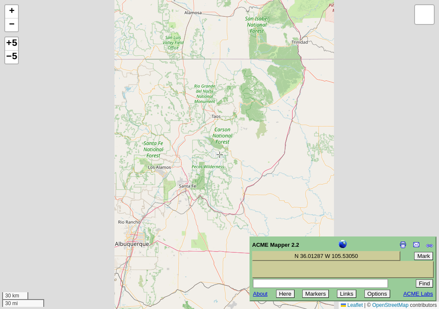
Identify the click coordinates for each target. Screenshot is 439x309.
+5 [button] (11, 43)
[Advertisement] (45, 248)
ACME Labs (418, 294)
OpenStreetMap (390, 305)
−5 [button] (11, 57)
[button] (11, 11)
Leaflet (352, 305)
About (260, 294)
